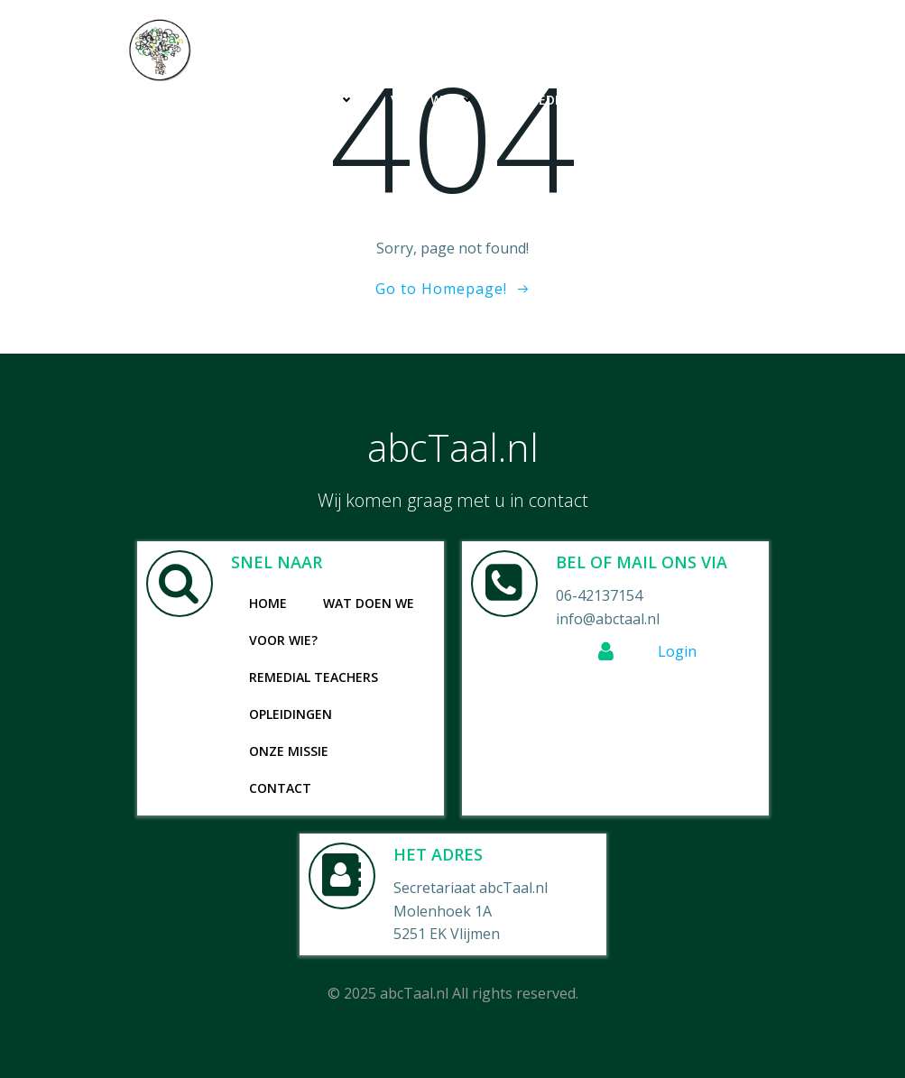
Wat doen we (301, 99)
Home (192, 99)
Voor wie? (433, 99)
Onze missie (621, 136)
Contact (728, 136)
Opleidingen (718, 99)
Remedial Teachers (576, 99)
